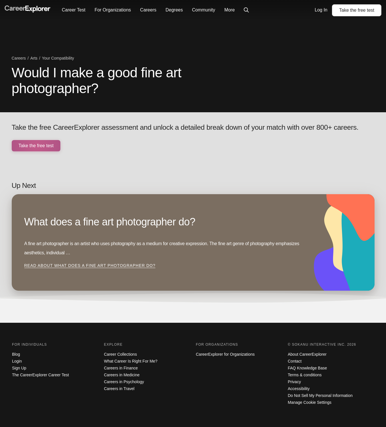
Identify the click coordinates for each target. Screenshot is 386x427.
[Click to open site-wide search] (246, 10)
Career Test (73, 9)
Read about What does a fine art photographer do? (90, 265)
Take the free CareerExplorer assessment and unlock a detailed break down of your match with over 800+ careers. (185, 127)
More (229, 9)
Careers (148, 9)
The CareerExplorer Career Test (40, 375)
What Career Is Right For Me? (130, 361)
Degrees (174, 9)
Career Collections (120, 354)
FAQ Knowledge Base (307, 368)
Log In (321, 9)
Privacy (294, 381)
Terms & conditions (305, 375)
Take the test (356, 10)
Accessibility (299, 388)
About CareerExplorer (307, 354)
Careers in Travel (119, 388)
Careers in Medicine (122, 375)
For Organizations (112, 9)
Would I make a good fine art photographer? (96, 80)
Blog (16, 354)
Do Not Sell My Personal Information (320, 395)
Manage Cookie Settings (310, 402)
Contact (295, 361)
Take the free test (36, 145)
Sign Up (19, 368)
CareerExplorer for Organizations (225, 354)
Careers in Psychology (124, 381)
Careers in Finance (121, 368)
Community (203, 9)
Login (17, 361)
